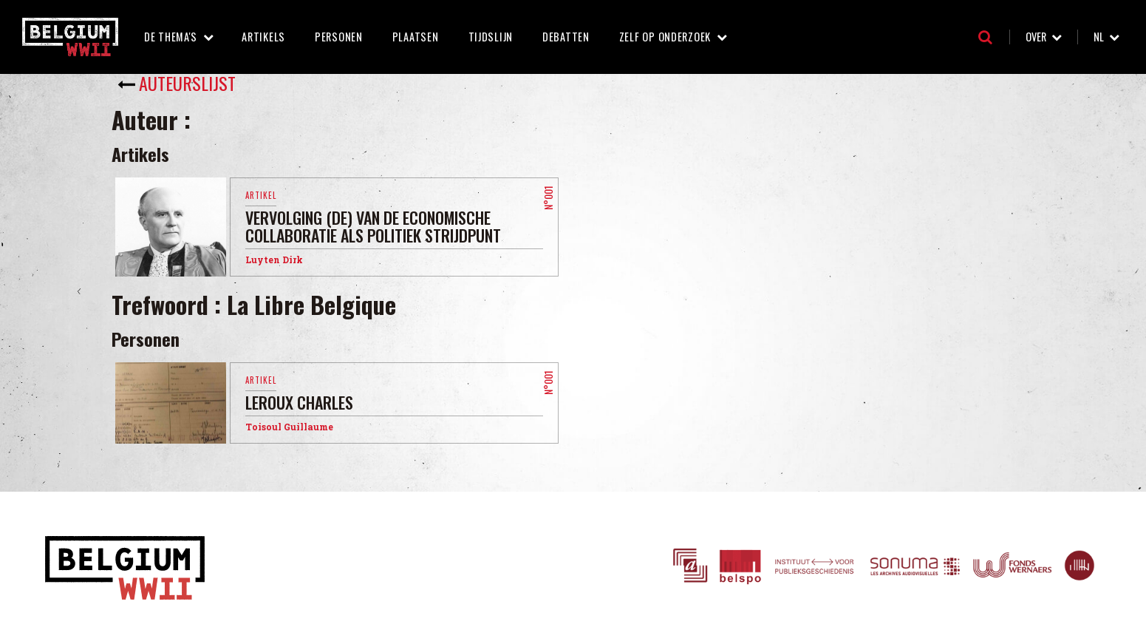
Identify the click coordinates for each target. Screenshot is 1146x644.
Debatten (566, 36)
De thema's (170, 36)
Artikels (263, 36)
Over (1036, 36)
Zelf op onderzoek (665, 36)
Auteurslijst (187, 83)
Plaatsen (415, 36)
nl (1099, 36)
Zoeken (985, 37)
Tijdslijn (490, 36)
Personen (339, 36)
